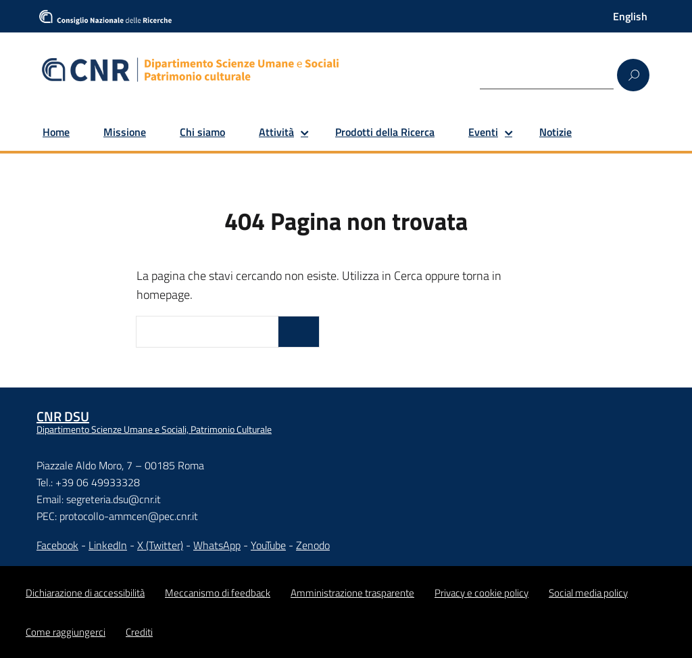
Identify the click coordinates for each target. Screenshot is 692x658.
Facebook (57, 545)
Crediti (139, 632)
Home (56, 132)
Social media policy (588, 593)
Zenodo (313, 545)
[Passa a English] (630, 16)
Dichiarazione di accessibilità (85, 593)
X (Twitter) (160, 545)
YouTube (268, 545)
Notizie (555, 132)
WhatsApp (217, 545)
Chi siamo (202, 132)
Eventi (483, 132)
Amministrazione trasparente (352, 593)
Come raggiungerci (65, 632)
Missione (124, 132)
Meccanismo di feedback (217, 593)
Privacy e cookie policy (481, 593)
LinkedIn (108, 545)
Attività (276, 132)
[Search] (547, 74)
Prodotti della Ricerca (385, 132)
